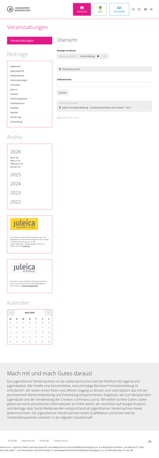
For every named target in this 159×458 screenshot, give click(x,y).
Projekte (14, 107)
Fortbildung (16, 121)
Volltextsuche (64, 79)
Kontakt (12, 440)
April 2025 (30, 312)
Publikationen (17, 103)
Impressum (28, 440)
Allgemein (15, 66)
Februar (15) (16, 163)
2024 (15, 183)
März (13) (15, 160)
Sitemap (44, 440)
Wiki (100, 11)
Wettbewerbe (17, 75)
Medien (14, 112)
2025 (15, 174)
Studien (14, 94)
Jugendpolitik (17, 70)
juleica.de (26, 246)
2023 (15, 192)
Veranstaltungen (22, 40)
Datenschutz (61, 440)
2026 (15, 151)
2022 (15, 201)
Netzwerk (119, 11)
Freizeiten (15, 84)
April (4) (14, 157)
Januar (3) (15, 166)
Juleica (13, 89)
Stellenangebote (18, 98)
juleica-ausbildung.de (30, 286)
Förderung (15, 117)
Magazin (82, 11)
